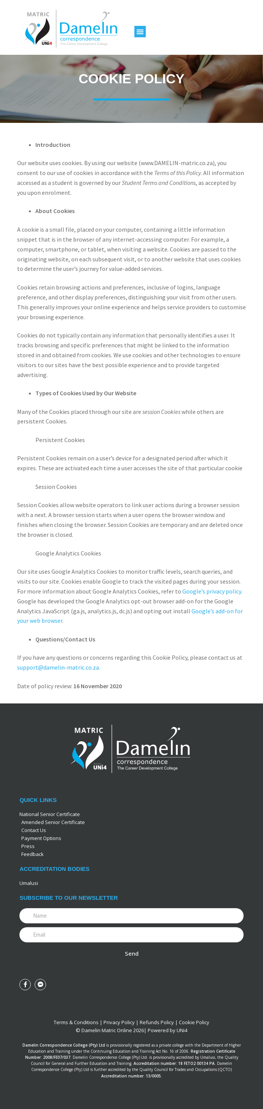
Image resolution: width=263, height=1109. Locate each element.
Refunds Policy (157, 1022)
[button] (140, 31)
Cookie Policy (194, 1022)
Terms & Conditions (76, 1022)
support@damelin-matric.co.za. (58, 667)
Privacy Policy (119, 1022)
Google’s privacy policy (211, 591)
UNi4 (182, 1030)
